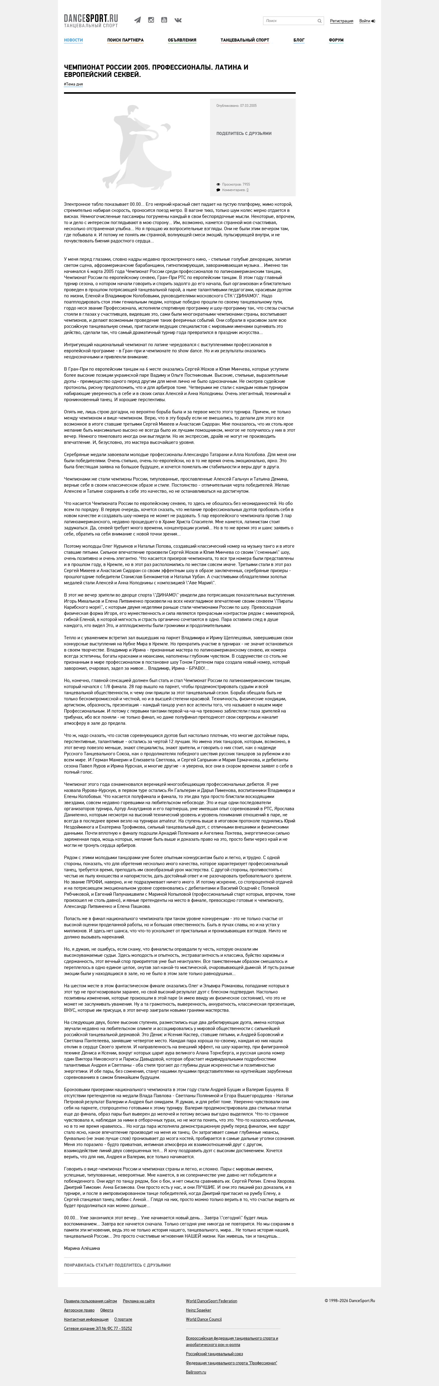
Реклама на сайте (139, 1301)
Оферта (106, 1310)
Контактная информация (86, 1319)
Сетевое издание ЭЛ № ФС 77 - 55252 (98, 1328)
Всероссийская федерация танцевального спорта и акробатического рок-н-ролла (232, 1341)
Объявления (182, 40)
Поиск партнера (125, 40)
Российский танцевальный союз (214, 1353)
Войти (364, 21)
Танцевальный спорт (245, 40)
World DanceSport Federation (211, 1301)
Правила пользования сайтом (90, 1301)
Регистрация (341, 21)
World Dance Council (204, 1319)
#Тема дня (73, 84)
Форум (336, 40)
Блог (299, 40)
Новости (73, 40)
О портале (123, 1319)
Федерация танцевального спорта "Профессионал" (231, 1363)
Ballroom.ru (196, 1372)
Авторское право (79, 1310)
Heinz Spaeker (198, 1310)
